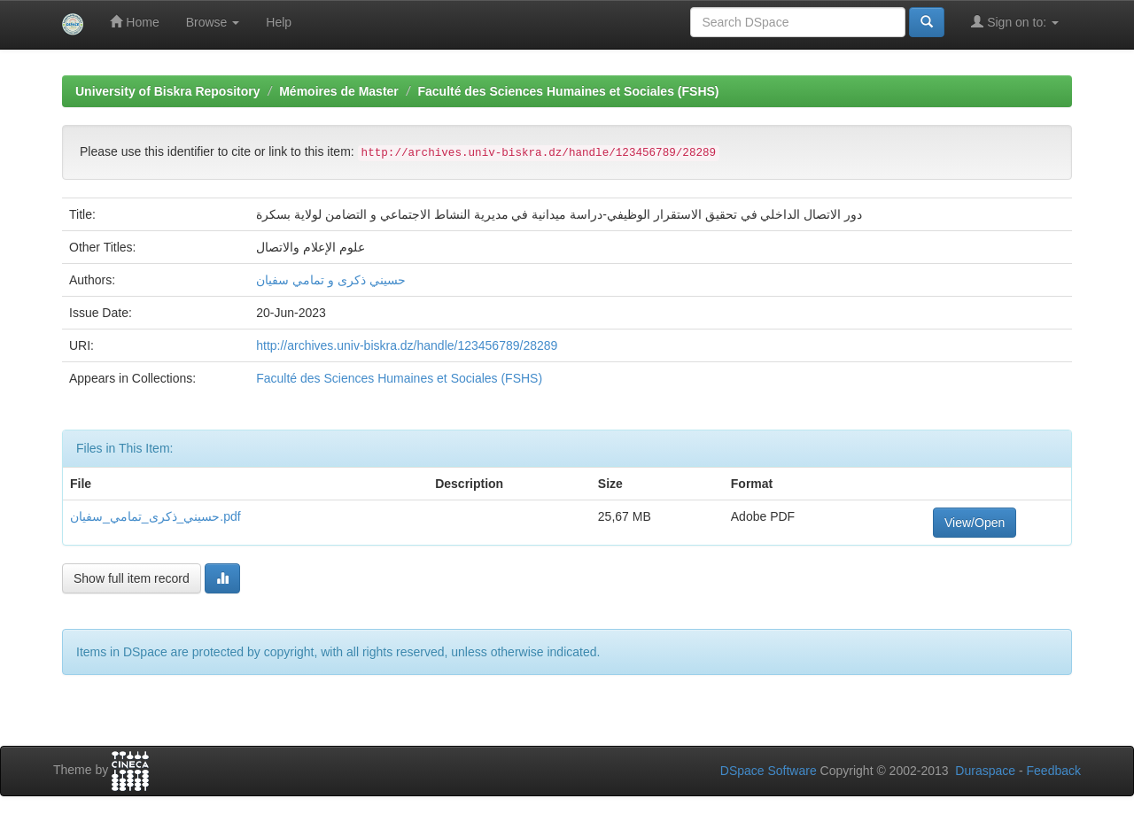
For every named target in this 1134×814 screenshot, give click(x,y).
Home (134, 21)
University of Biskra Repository (167, 91)
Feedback (1054, 771)
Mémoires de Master (339, 91)
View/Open (974, 523)
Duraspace (985, 771)
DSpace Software (768, 771)
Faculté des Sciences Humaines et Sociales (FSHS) (567, 91)
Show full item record (132, 578)
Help (278, 22)
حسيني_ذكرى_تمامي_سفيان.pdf (155, 516)
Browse (213, 22)
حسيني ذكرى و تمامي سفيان (331, 280)
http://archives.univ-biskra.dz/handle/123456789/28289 (406, 345)
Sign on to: (1015, 21)
